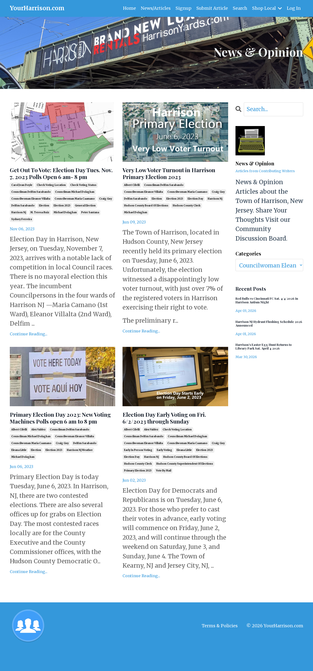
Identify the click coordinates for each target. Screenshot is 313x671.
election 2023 (62, 218)
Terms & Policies (220, 647)
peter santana (90, 225)
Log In (294, 8)
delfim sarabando (22, 218)
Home (128, 8)
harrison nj (18, 225)
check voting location (51, 198)
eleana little (18, 476)
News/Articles (155, 8)
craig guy (105, 211)
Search (240, 8)
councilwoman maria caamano (75, 211)
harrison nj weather (80, 476)
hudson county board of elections (146, 218)
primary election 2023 (138, 487)
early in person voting (138, 467)
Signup (183, 8)
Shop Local (267, 8)
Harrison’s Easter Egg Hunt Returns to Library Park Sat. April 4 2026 (269, 352)
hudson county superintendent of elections (184, 480)
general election (85, 218)
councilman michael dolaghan (74, 204)
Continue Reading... (28, 346)
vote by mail (163, 487)
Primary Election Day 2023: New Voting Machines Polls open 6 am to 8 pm (56, 437)
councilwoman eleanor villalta (30, 211)
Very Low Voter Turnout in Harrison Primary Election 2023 (168, 180)
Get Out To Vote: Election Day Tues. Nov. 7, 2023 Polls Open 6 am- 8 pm (61, 180)
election (44, 218)
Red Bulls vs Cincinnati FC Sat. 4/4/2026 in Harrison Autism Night (267, 302)
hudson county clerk (187, 218)
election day (195, 211)
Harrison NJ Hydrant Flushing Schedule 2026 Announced (263, 327)
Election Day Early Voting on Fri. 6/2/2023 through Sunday (172, 433)
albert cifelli (132, 198)
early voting (164, 467)
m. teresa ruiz (39, 225)
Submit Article (212, 8)
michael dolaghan (65, 225)
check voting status (83, 198)
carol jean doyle (21, 198)
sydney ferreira (21, 232)
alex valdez (38, 455)
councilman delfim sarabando (31, 204)
